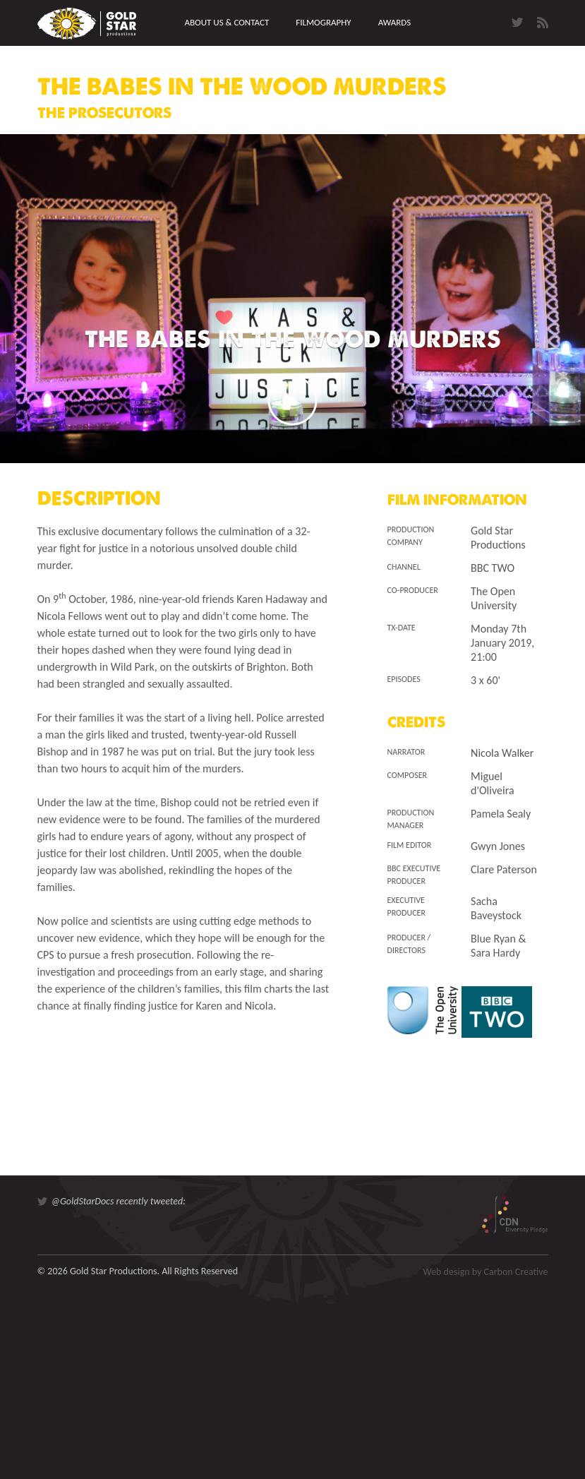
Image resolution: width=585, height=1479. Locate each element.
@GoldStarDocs (83, 1201)
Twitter (517, 22)
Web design (446, 1272)
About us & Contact (227, 22)
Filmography (323, 22)
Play (292, 401)
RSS (542, 22)
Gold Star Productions (86, 23)
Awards (394, 22)
